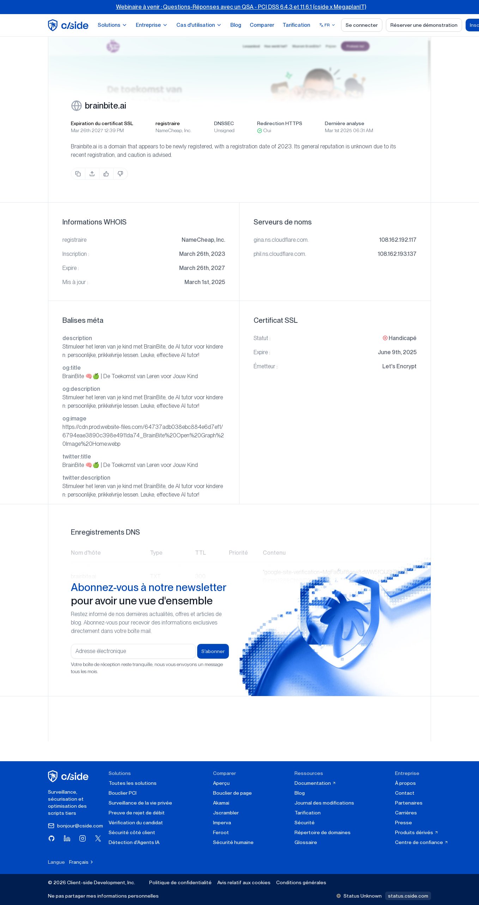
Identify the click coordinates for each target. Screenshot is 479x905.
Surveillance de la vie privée (140, 803)
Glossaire (306, 842)
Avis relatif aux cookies (244, 882)
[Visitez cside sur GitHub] (51, 838)
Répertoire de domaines (323, 832)
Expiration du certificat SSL (102, 123)
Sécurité (305, 822)
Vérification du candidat (136, 822)
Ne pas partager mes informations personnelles (103, 896)
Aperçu (221, 783)
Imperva (222, 822)
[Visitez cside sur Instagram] (82, 838)
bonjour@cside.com (75, 826)
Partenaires (409, 803)
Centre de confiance (421, 842)
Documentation (315, 783)
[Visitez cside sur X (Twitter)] (98, 838)
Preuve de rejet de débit (137, 812)
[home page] (69, 25)
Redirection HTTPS (279, 123)
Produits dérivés (416, 832)
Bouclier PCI (123, 793)
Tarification (296, 25)
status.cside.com (408, 896)
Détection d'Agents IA (134, 842)
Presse (403, 822)
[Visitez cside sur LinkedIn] (67, 838)
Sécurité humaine (233, 842)
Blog (235, 25)
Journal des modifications (324, 803)
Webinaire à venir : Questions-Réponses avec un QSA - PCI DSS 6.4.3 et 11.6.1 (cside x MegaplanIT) (241, 7)
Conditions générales (301, 882)
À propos (405, 783)
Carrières (406, 812)
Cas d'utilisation (199, 25)
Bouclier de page (232, 793)
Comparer (262, 25)
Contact (404, 793)
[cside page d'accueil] (69, 776)
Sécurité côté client (132, 832)
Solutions (112, 25)
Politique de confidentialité (180, 882)
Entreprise (152, 25)
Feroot (221, 832)
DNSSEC (224, 123)
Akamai (221, 803)
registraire (168, 123)
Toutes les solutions (133, 783)
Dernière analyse (344, 123)
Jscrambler (226, 812)
